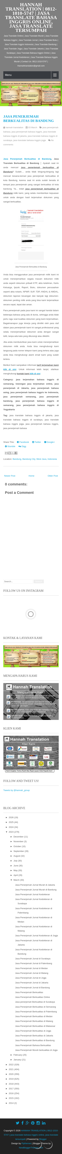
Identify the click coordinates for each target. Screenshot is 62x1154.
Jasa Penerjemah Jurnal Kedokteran (32, 894)
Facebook (23, 442)
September (19, 851)
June (16, 865)
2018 (11, 1084)
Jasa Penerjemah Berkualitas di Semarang (35, 1007)
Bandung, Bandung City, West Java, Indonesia (35, 459)
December (19, 836)
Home (31, 476)
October (18, 846)
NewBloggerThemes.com (31, 1147)
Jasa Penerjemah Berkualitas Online (32, 997)
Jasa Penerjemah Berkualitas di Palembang (36, 1011)
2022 (11, 1064)
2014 (11, 1103)
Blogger (43, 1139)
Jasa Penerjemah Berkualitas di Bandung (28, 118)
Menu (8, 75)
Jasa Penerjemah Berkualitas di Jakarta (34, 1035)
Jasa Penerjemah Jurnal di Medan (31, 968)
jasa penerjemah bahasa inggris (27, 131)
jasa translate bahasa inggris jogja (29, 140)
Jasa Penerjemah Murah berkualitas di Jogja (36, 1050)
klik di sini (9, 369)
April (16, 875)
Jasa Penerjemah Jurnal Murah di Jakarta (35, 885)
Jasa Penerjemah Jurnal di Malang (31, 973)
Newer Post (9, 476)
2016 (11, 1093)
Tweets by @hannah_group (16, 790)
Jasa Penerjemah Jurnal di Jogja (30, 978)
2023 (11, 832)
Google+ (49, 442)
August (17, 856)
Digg (22, 446)
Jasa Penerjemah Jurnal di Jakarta (31, 982)
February (18, 1055)
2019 (11, 1079)
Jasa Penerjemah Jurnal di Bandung (32, 987)
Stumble (10, 446)
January (18, 1059)
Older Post (53, 476)
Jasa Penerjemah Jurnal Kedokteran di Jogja (36, 935)
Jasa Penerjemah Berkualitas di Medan (33, 1016)
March (17, 880)
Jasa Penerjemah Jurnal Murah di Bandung (35, 889)
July (16, 860)
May (16, 870)
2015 (11, 1098)
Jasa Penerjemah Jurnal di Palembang (33, 963)
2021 (11, 1069)
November (19, 841)
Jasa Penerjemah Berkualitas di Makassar (35, 1026)
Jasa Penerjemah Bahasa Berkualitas (33, 1045)
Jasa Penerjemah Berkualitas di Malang (34, 1021)
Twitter (36, 442)
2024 (11, 827)
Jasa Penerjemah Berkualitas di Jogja (33, 1031)
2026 (11, 817)
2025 (11, 822)
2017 (11, 1088)
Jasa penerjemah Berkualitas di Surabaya (35, 1002)
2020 (11, 1074)
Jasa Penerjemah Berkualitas (29, 992)
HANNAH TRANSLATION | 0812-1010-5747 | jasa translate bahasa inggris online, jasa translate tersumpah (31, 17)
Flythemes (26, 1143)
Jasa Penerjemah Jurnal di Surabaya (32, 958)
